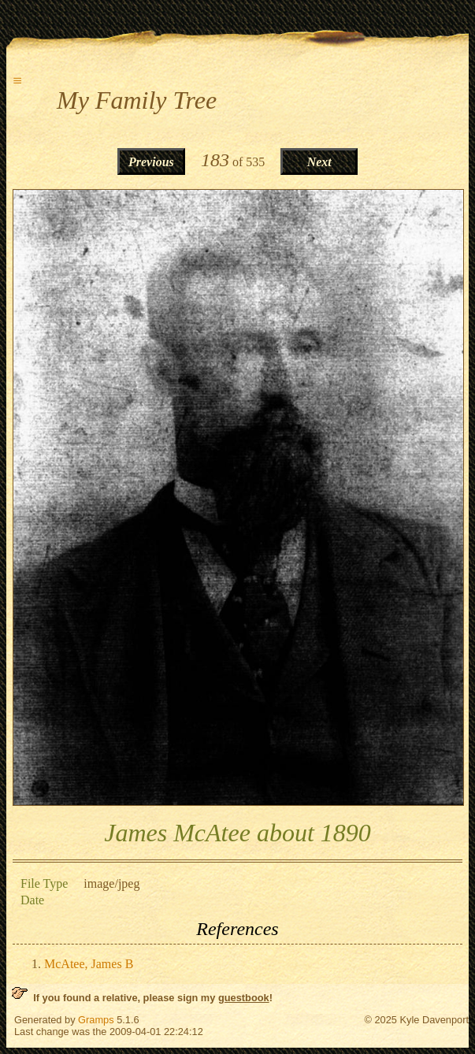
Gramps (96, 1020)
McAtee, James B (88, 963)
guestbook (243, 998)
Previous (151, 162)
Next (319, 162)
